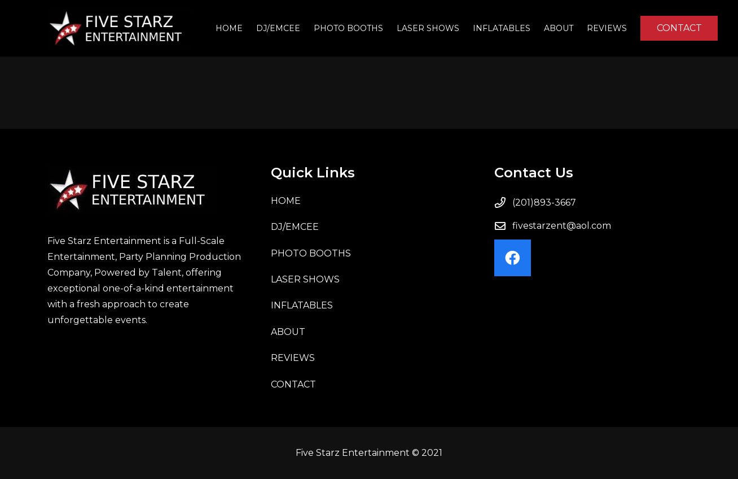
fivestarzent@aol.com (561, 225)
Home (286, 200)
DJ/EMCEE (295, 226)
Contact (293, 384)
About (288, 331)
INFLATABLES (302, 305)
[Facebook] (512, 258)
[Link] (119, 28)
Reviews (293, 357)
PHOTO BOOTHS (311, 253)
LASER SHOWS (305, 279)
